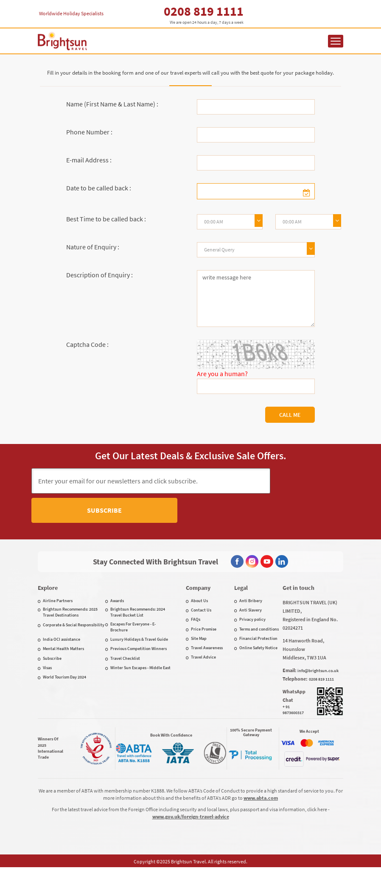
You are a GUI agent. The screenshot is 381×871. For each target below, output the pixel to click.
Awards (117, 602)
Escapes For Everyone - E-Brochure (133, 628)
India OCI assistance (61, 641)
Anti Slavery (250, 611)
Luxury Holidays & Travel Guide (139, 641)
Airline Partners (58, 602)
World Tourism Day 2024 (64, 678)
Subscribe (309, 480)
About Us (199, 602)
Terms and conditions (259, 631)
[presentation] (190, 516)
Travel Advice (203, 659)
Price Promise (203, 631)
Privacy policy (252, 621)
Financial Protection (258, 640)
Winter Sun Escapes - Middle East (140, 669)
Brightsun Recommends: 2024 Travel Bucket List (137, 614)
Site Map (199, 640)
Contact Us (201, 611)
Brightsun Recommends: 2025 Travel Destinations (70, 614)
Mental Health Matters (63, 650)
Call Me (290, 415)
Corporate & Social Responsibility (73, 626)
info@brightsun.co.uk (318, 672)
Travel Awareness (207, 649)
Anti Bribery (250, 602)
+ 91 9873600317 (293, 711)
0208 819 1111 (204, 11)
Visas (47, 669)
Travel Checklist (125, 660)
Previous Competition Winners (138, 650)
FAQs (195, 621)
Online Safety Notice (258, 649)
